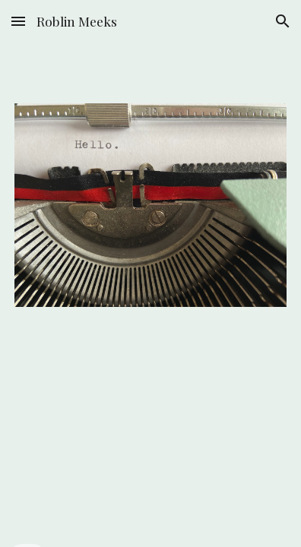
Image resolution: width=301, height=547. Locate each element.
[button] (18, 21)
